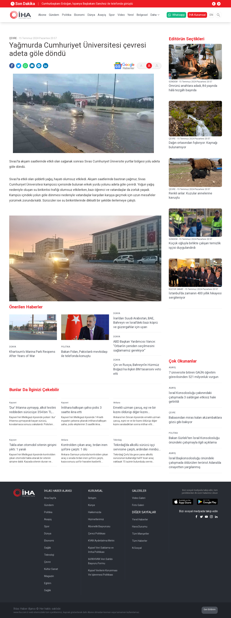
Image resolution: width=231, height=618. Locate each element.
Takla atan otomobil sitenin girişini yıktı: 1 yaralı (32, 447)
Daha (153, 15)
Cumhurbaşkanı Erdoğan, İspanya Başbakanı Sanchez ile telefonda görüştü (87, 3)
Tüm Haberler (139, 540)
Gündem (54, 15)
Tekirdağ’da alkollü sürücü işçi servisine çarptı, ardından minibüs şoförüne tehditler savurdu (136, 447)
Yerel (130, 15)
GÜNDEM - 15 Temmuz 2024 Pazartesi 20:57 (190, 81)
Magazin (49, 576)
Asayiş (102, 15)
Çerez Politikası (96, 533)
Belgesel (142, 15)
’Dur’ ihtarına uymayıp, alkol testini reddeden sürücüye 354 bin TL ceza (32, 410)
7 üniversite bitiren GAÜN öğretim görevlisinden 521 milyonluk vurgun (193, 375)
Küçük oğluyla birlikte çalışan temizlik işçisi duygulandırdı (195, 245)
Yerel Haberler (140, 519)
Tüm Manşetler (140, 533)
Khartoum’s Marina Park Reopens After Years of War (32, 354)
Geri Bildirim (210, 609)
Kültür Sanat (51, 569)
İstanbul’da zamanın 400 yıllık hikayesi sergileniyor (195, 295)
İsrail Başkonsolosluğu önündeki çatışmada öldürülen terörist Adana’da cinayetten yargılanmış (195, 462)
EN (211, 15)
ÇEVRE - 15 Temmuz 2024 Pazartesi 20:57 (189, 138)
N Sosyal (137, 547)
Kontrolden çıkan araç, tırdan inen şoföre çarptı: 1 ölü (84, 447)
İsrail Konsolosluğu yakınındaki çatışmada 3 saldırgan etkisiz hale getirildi (192, 397)
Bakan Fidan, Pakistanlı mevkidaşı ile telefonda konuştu (84, 354)
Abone (42, 15)
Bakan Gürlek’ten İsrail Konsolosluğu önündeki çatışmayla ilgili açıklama (194, 440)
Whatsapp (176, 15)
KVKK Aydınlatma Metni (101, 540)
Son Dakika (23, 3)
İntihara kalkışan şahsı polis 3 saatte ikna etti (81, 410)
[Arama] (218, 15)
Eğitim (47, 583)
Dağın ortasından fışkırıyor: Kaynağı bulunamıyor (193, 145)
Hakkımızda (94, 512)
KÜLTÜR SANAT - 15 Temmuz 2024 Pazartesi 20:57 (193, 289)
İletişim (92, 498)
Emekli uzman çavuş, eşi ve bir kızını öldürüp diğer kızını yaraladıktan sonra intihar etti (134, 410)
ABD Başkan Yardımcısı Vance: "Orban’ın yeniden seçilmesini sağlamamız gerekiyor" (134, 346)
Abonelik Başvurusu (99, 526)
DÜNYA (12, 346)
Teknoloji (49, 554)
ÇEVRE (172, 412)
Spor (112, 15)
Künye (91, 505)
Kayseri (12, 402)
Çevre (47, 561)
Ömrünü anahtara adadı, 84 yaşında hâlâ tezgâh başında (193, 88)
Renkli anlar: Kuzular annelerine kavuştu (190, 195)
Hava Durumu (139, 526)
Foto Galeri (138, 505)
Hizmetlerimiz (96, 519)
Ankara (116, 402)
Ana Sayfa (50, 498)
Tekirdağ (117, 440)
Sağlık (47, 547)
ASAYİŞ (172, 367)
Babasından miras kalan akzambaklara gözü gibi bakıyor (195, 420)
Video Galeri (138, 498)
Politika (66, 15)
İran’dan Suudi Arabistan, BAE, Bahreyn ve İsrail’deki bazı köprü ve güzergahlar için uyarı (135, 322)
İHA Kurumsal (197, 15)
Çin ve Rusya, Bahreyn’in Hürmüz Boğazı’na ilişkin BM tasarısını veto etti (137, 369)
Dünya (91, 15)
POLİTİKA (65, 346)
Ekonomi (79, 15)
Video (121, 15)
